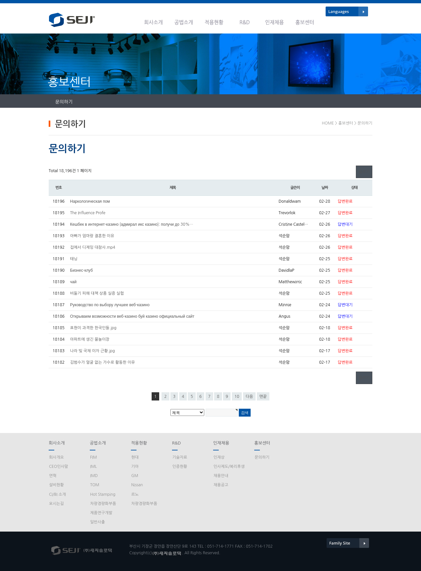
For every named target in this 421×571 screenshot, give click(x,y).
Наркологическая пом (90, 201)
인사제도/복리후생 (229, 466)
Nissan (137, 485)
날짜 (324, 188)
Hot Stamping (102, 494)
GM (134, 476)
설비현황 (56, 485)
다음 (249, 397)
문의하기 (64, 102)
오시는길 (56, 504)
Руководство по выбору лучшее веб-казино (110, 305)
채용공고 (220, 485)
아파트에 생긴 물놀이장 (90, 339)
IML (93, 466)
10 (237, 397)
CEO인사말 (58, 466)
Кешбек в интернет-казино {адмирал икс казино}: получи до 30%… (131, 224)
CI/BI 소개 (57, 494)
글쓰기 (364, 172)
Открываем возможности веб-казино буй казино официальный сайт (132, 316)
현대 (135, 457)
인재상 (219, 457)
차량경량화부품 (103, 504)
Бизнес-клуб (81, 270)
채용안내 (220, 476)
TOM (94, 485)
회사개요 (56, 457)
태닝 (74, 259)
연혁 (53, 476)
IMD (94, 476)
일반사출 (97, 522)
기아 (135, 466)
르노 (135, 494)
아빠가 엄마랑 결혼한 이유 (92, 236)
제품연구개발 (101, 513)
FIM (93, 457)
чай (73, 282)
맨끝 (263, 397)
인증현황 (179, 466)
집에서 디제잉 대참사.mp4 (92, 247)
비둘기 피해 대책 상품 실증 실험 (97, 293)
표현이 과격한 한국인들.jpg (93, 328)
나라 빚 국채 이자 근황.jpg (92, 351)
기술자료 (179, 457)
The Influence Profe (87, 213)
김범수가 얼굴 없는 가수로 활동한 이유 (102, 362)
